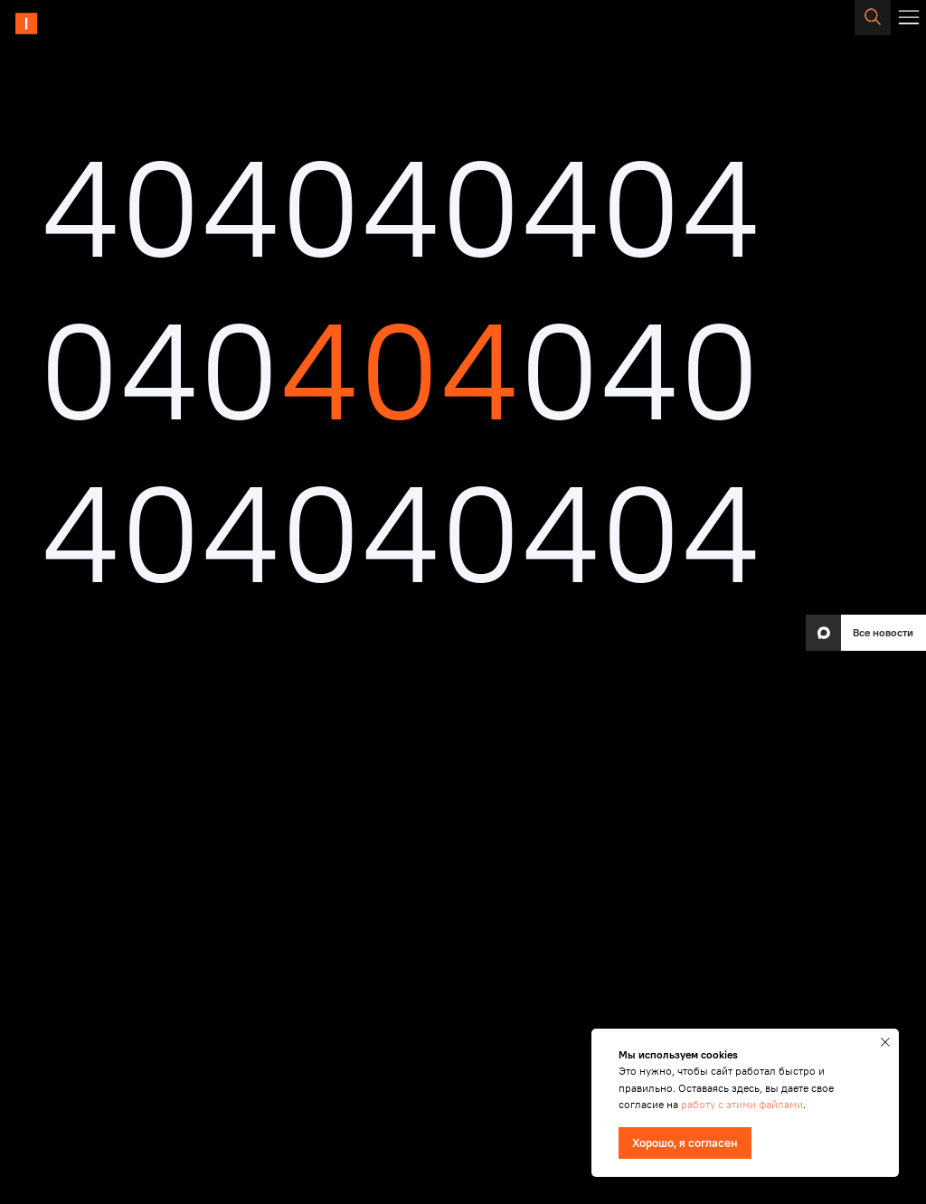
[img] (70, 24)
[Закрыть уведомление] (885, 1042)
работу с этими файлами (742, 1104)
